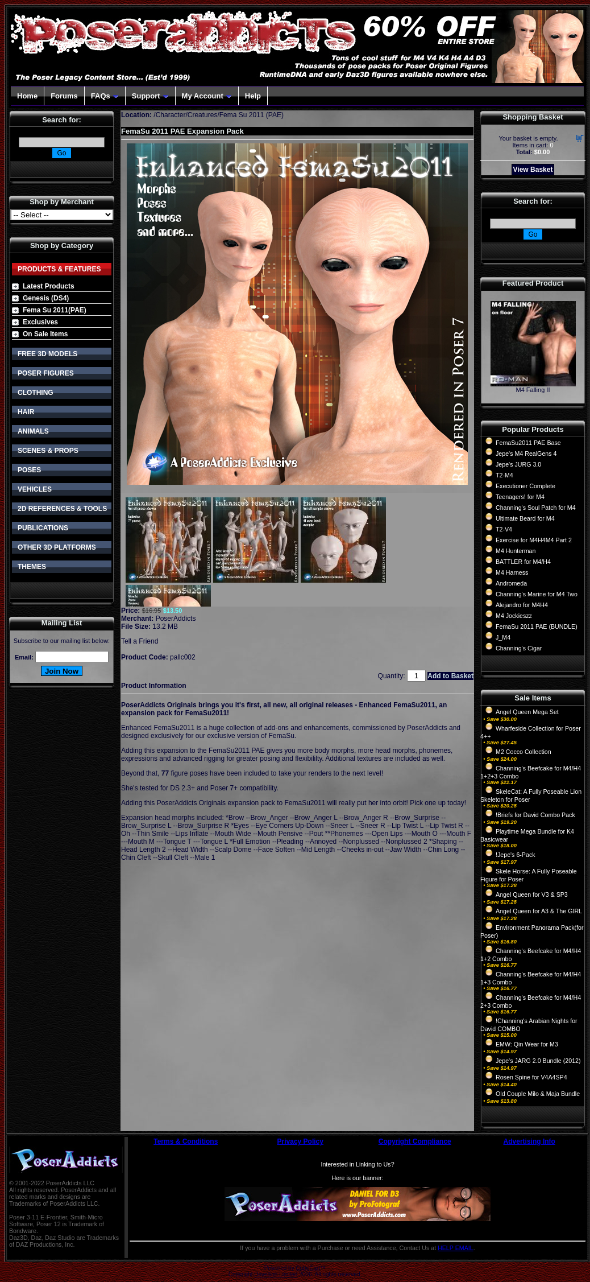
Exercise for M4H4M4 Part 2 (534, 540)
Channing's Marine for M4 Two (536, 594)
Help (253, 96)
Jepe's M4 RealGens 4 (526, 453)
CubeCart (308, 1268)
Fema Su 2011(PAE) (54, 310)
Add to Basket (450, 676)
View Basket (533, 170)
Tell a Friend (139, 641)
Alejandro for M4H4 (522, 604)
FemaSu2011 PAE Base (528, 442)
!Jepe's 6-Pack (515, 854)
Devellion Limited (275, 1274)
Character (171, 115)
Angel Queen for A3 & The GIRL (539, 911)
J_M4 (503, 637)
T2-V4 (504, 529)
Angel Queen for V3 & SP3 (532, 894)
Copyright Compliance (415, 1141)
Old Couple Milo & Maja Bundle (538, 1093)
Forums (64, 96)
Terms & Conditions (185, 1141)
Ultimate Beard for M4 (525, 518)
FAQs (105, 96)
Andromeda (511, 583)
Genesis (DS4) (46, 298)
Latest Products (48, 286)
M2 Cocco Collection (523, 751)
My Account (207, 96)
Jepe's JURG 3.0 (518, 464)
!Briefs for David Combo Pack (535, 814)
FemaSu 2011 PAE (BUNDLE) (536, 626)
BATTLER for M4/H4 (523, 561)
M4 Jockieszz (514, 615)
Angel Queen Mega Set (527, 711)
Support (150, 96)
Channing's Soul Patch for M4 (536, 507)
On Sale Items (45, 334)
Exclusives (40, 322)
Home (27, 96)
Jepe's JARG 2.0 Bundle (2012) (538, 1060)
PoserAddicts (176, 619)
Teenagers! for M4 (520, 496)
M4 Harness (512, 572)
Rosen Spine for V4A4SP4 (531, 1077)
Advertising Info (529, 1141)
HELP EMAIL (455, 1247)
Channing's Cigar (519, 648)
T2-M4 (504, 475)
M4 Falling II (533, 389)
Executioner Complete (525, 486)
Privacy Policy (300, 1141)
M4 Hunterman (515, 550)
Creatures (203, 115)
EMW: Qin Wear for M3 (527, 1044)
